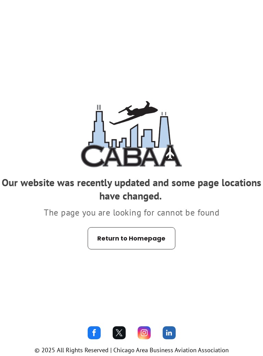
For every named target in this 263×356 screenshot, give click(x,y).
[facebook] (94, 333)
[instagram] (144, 333)
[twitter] (119, 333)
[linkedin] (169, 333)
